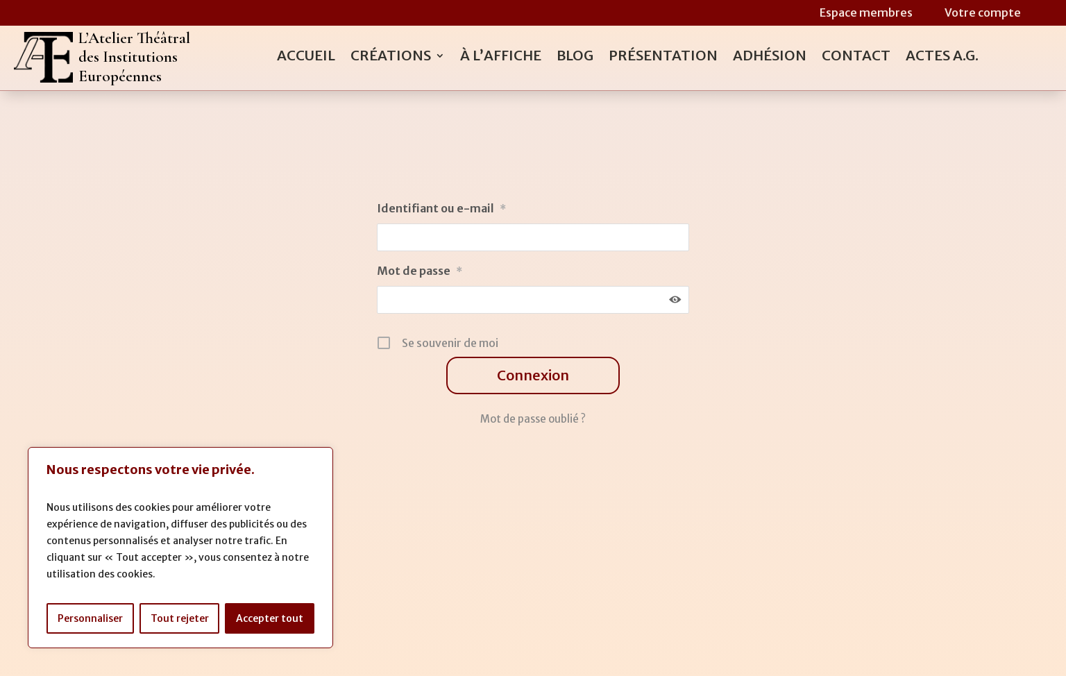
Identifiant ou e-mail (441, 208)
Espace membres (866, 12)
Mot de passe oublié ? (533, 418)
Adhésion (769, 57)
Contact (856, 57)
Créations (390, 57)
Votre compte (983, 12)
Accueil (306, 57)
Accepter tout (269, 618)
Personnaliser (90, 618)
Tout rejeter (180, 618)
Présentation (663, 57)
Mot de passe (419, 271)
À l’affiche (500, 57)
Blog (575, 57)
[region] (180, 547)
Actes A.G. (942, 57)
